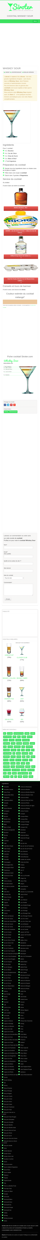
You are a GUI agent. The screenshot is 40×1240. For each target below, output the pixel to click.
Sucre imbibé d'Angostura (10, 1167)
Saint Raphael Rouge (26, 1069)
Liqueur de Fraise (8, 1042)
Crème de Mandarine (26, 786)
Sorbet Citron (7, 1153)
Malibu (22, 937)
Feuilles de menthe (25, 859)
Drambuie (23, 830)
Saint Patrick (7, 770)
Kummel (6, 1002)
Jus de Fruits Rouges (9, 959)
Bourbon (11, 151)
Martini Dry (23, 964)
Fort (19, 750)
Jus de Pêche (7, 975)
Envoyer (8, 599)
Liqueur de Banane (9, 1026)
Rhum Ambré (23, 1050)
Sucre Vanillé (7, 1172)
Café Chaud (7, 848)
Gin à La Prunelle (25, 875)
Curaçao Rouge (24, 824)
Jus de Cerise (7, 934)
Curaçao (10, 746)
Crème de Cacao (8, 918)
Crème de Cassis (8, 924)
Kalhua (6, 991)
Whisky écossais (8, 1218)
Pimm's (22, 1018)
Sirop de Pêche (8, 1133)
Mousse (12, 760)
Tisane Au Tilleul (8, 1191)
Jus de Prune (7, 983)
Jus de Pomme (8, 980)
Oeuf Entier (23, 996)
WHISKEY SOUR (12, 68)
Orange (13, 763)
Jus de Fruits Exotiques (10, 956)
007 (5, 733)
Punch (12, 766)
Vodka (20, 776)
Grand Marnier (24, 886)
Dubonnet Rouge (24, 838)
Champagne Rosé (9, 867)
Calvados (18, 740)
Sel (5, 1082)
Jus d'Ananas (24, 908)
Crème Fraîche (24, 811)
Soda (9, 773)
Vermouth (6, 1196)
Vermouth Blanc (8, 1199)
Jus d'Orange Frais (25, 913)
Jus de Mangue (8, 967)
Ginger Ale (23, 878)
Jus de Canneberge (25, 926)
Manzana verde (24, 948)
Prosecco (22, 1039)
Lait (5, 1004)
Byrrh (5, 838)
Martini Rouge (24, 969)
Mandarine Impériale (25, 945)
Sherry (5, 1085)
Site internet (7, 568)
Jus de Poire (7, 977)
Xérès (5, 1221)
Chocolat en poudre (9, 886)
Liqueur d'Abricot (8, 1021)
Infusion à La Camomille (26, 891)
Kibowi (5, 996)
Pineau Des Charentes (26, 1021)
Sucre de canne (8, 1164)
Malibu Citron (23, 940)
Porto (27, 763)
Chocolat (19, 743)
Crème (6, 913)
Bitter (5, 824)
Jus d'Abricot (23, 899)
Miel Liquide (23, 972)
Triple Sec (6, 776)
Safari (22, 1064)
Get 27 (22, 870)
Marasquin (23, 953)
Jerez (21, 897)
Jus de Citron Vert (8, 943)
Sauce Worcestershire (26, 1074)
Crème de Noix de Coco (26, 800)
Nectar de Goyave (25, 983)
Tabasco (6, 1175)
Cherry (6, 878)
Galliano (22, 867)
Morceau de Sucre (25, 975)
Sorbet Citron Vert (8, 1156)
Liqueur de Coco (8, 1037)
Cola (5, 746)
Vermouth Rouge (8, 1207)
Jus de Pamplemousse (10, 972)
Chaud (13, 743)
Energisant (6, 750)
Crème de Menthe (25, 789)
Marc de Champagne (25, 956)
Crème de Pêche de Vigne (27, 805)
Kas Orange (7, 994)
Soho (5, 1148)
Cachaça (11, 740)
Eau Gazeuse (24, 851)
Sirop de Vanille (8, 1145)
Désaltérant (29, 746)
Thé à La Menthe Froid (10, 1186)
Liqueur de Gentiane (9, 1050)
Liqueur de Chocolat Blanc (11, 1034)
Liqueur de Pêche (8, 1072)
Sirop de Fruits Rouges (10, 1116)
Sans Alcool (31, 770)
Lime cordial (7, 1012)
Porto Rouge (23, 1037)
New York (18, 760)
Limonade (6, 1015)
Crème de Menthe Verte (26, 795)
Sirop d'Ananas (8, 1088)
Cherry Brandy (8, 881)
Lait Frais (6, 1010)
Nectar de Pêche (24, 988)
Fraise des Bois (24, 862)
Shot (5, 773)
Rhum (33, 766)
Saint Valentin (15, 770)
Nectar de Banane (25, 980)
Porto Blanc (23, 1034)
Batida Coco (7, 819)
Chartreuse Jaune (8, 873)
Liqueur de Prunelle (25, 934)
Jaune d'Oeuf (23, 894)
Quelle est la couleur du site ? (12, 561)
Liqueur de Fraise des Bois (11, 1045)
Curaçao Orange (24, 821)
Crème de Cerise (8, 926)
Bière (14, 736)
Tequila (14, 773)
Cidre (5, 889)
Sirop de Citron (8, 1101)
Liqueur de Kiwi (8, 1058)
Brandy (5, 740)
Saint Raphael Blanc (25, 1066)
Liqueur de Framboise (9, 1047)
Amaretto (6, 786)
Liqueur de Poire (24, 932)
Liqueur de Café (8, 1029)
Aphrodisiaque (7, 736)
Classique (25, 743)
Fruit (33, 750)
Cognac (32, 743)
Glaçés (18, 753)
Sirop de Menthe (8, 1125)
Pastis (22, 763)
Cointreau (6, 905)
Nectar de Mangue (25, 986)
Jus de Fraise (7, 945)
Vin (15, 776)
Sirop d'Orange (8, 1090)
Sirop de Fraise (8, 1104)
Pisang (22, 1023)
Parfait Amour (24, 999)
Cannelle (6, 859)
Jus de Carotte (24, 929)
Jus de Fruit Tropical (9, 951)
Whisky (7, 72)
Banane (6, 816)
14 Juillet (10, 733)
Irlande (19, 756)
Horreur (13, 756)
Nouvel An (6, 763)
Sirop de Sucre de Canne (10, 1138)
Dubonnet (23, 832)
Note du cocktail (8, 575)
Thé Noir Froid (8, 1188)
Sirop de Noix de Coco (10, 1130)
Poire (21, 1029)
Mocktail (6, 760)
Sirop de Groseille (8, 1122)
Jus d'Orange (23, 910)
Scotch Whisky (8, 1080)
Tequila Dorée (7, 1180)
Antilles (33, 733)
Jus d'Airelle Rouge (25, 905)
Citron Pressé (7, 897)
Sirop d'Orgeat (8, 1093)
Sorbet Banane (8, 1151)
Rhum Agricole (24, 1047)
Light (28, 756)
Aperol (5, 805)
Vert (12, 776)
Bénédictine (7, 821)
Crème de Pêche (24, 803)
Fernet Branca (24, 854)
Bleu (19, 736)
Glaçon (22, 883)
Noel (30, 760)
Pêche (22, 1007)
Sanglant (23, 770)
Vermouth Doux (8, 1202)
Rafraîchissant (16, 72)
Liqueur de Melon (8, 1064)
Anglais (27, 733)
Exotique (13, 750)
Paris (18, 763)
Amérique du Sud (18, 733)
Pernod (22, 1012)
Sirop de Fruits (8, 1109)
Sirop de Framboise (9, 1107)
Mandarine (23, 943)
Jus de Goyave (8, 961)
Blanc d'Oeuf (12, 158)
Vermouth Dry (7, 1204)
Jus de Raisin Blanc (9, 986)
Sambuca (22, 1072)
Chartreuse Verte (8, 875)
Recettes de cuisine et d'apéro (12, 1235)
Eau (21, 840)
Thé (5, 1183)
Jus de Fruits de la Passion (11, 953)
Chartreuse (7, 743)
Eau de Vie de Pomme (26, 848)
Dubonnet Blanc (24, 835)
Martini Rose (23, 967)
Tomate (6, 1194)
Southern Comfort (8, 1159)
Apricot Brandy (8, 808)
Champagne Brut (8, 864)
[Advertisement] (20, 43)
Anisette (6, 803)
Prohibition (6, 766)
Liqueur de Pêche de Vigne (11, 1074)
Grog (31, 753)
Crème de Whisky (25, 808)
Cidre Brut (6, 891)
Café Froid (7, 851)
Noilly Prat (23, 991)
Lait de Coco (7, 1007)
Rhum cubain (23, 1058)
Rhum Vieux (23, 1061)
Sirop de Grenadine (9, 1119)
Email (7, 552)
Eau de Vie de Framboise (27, 846)
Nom (5, 545)
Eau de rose (23, 843)
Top (30, 773)
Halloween (6, 756)
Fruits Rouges (7, 753)
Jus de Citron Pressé (9, 940)
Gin (14, 753)
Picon (21, 1015)
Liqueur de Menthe (9, 1066)
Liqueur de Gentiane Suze (11, 1053)
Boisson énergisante (9, 830)
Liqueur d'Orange (8, 1023)
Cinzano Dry (7, 894)
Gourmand (25, 753)
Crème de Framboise (9, 929)
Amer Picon (7, 792)
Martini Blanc (23, 961)
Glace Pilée (23, 881)
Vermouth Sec (7, 1210)
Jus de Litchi (7, 964)
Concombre (7, 910)
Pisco (21, 1026)
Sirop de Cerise (8, 1099)
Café (5, 843)
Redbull (28, 766)
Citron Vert (7, 899)
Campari (6, 856)
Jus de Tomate (8, 988)
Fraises (22, 864)
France (28, 750)
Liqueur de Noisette (9, 1069)
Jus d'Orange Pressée (26, 916)
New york (25, 760)
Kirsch (5, 999)
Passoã (22, 1002)
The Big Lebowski (23, 773)
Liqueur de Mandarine (9, 1061)
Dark (23, 746)
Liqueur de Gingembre (10, 1056)
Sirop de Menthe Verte (10, 1127)
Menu (35, 21)
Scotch (6, 1077)
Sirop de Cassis (8, 1096)
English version (29, 72)
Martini (33, 756)
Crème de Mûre (24, 797)
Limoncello (7, 1018)
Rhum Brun (23, 1056)
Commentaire (8, 582)
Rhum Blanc (23, 1053)
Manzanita (23, 951)
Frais (23, 750)
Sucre (5, 1161)
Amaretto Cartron (8, 789)
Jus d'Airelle (23, 902)
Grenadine (23, 889)
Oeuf (21, 994)
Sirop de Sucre (13, 156)
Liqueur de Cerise (8, 1031)
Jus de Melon (7, 969)
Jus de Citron (12, 153)
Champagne (26, 740)
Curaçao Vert (23, 827)
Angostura (12, 161)
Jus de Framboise (8, 948)
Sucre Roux (7, 1169)
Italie (23, 756)
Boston (24, 736)
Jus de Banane (24, 924)
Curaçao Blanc (24, 816)
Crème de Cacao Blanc (10, 921)
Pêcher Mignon (24, 1010)
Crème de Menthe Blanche (27, 792)
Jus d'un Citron (24, 918)
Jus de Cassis (7, 932)
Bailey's (6, 813)
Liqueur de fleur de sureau (11, 1039)
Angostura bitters (8, 800)
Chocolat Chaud (8, 883)
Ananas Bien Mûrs (9, 795)
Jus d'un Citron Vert (25, 921)
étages (31, 776)
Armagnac (6, 811)
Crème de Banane (9, 916)
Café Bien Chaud (8, 846)
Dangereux (17, 746)
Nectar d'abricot (24, 977)
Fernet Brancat (24, 856)
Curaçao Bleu (24, 819)
